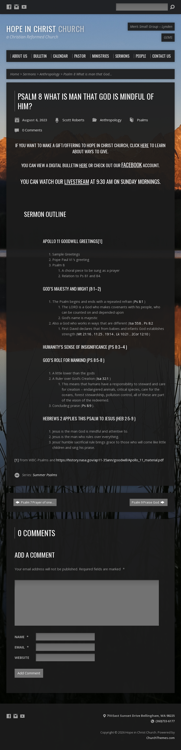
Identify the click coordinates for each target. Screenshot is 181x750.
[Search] (142, 7)
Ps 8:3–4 (117, 347)
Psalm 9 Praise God (148, 502)
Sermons (29, 74)
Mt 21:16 (84, 334)
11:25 (98, 334)
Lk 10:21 (122, 334)
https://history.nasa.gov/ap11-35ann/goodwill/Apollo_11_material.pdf (110, 460)
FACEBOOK (131, 165)
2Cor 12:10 (140, 334)
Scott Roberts (73, 120)
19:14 (109, 334)
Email (22, 647)
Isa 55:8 (135, 323)
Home (14, 74)
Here (83, 165)
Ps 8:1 (138, 301)
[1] (100, 241)
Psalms (142, 120)
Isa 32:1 (103, 378)
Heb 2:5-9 (125, 418)
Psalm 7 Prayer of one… (35, 502)
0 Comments (32, 130)
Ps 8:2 (148, 323)
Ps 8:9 (86, 405)
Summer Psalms (45, 475)
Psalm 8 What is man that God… (87, 74)
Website (22, 657)
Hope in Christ (45, 28)
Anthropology (50, 74)
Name (22, 637)
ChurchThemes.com (160, 738)
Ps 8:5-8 (95, 360)
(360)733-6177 (165, 721)
